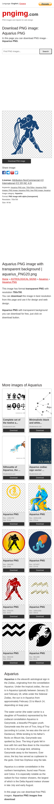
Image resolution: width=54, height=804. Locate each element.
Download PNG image (16, 161)
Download (13, 430)
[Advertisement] (27, 83)
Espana (23, 3)
